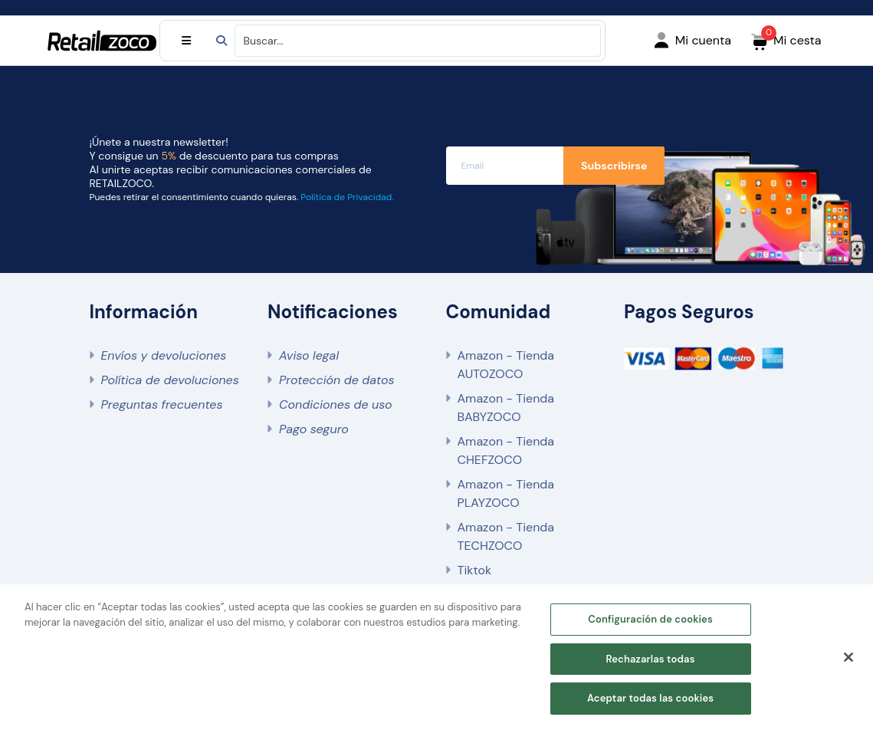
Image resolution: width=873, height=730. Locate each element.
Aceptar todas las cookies (650, 698)
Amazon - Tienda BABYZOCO (506, 407)
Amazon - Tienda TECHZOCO (506, 536)
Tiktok (474, 570)
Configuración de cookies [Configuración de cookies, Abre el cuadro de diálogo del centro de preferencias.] (650, 619)
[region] (436, 657)
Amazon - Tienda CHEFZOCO (506, 450)
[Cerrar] (848, 657)
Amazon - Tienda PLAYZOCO (506, 493)
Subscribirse (614, 166)
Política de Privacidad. (346, 197)
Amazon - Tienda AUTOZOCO (506, 364)
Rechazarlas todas (650, 659)
